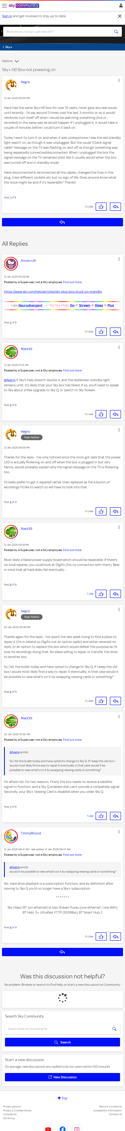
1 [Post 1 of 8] (10, 197)
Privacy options (12, 1106)
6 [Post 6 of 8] (10, 691)
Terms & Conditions (110, 1106)
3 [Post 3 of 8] (10, 405)
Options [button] (7, 61)
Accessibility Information (107, 1110)
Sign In (120, 7)
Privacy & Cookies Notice (17, 1110)
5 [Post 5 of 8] (10, 584)
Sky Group (9, 1118)
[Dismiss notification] (120, 16)
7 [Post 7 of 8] (10, 806)
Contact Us (115, 1114)
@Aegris (10, 380)
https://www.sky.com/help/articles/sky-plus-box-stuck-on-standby (53, 292)
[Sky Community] (24, 6)
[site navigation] (4, 6)
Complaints (9, 1114)
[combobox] (56, 32)
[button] (119, 80)
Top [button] (64, 1098)
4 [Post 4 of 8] (10, 502)
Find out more (72, 282)
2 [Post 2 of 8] (10, 322)
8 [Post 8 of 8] (10, 927)
